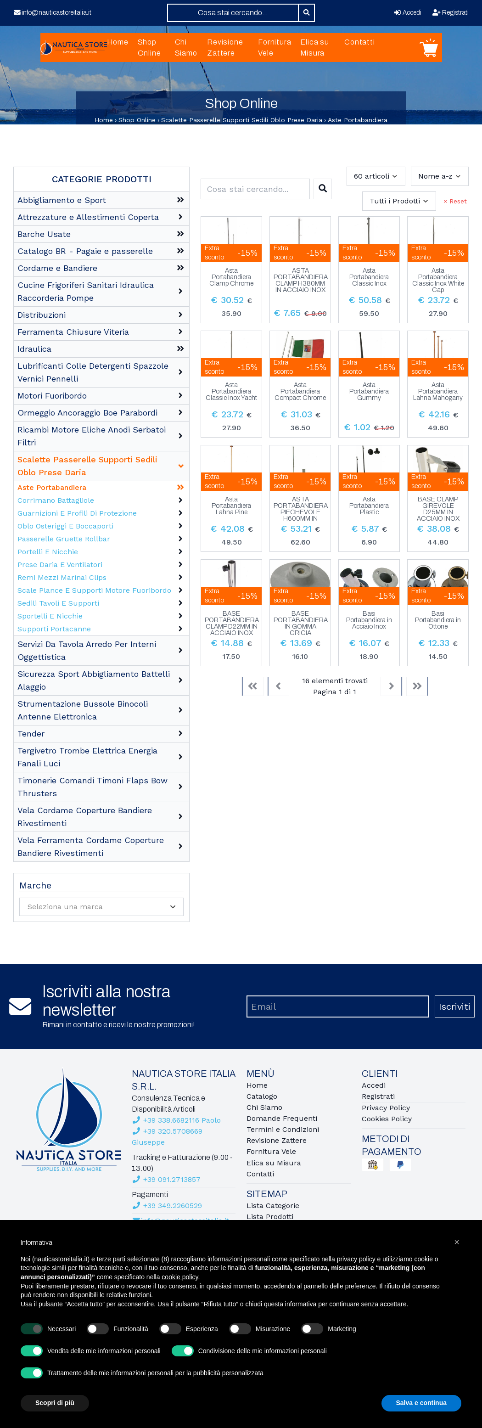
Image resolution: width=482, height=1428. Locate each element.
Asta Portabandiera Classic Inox (369, 277)
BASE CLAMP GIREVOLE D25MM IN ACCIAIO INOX (438, 509)
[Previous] (278, 686)
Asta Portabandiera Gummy (369, 391)
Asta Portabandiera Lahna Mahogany (438, 391)
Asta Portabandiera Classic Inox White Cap (438, 280)
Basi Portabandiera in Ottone (438, 620)
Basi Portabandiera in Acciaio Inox (369, 620)
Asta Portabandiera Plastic (369, 506)
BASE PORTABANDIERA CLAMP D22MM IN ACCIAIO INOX (232, 623)
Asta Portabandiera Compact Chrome (300, 391)
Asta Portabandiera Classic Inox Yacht (231, 391)
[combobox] (233, 13)
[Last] (417, 686)
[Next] (392, 686)
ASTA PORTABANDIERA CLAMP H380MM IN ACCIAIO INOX (301, 280)
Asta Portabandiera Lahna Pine (231, 506)
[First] (252, 686)
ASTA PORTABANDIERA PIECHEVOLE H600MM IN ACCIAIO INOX (301, 509)
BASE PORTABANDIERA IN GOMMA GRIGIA (301, 623)
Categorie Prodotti (101, 179)
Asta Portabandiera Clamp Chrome (231, 277)
